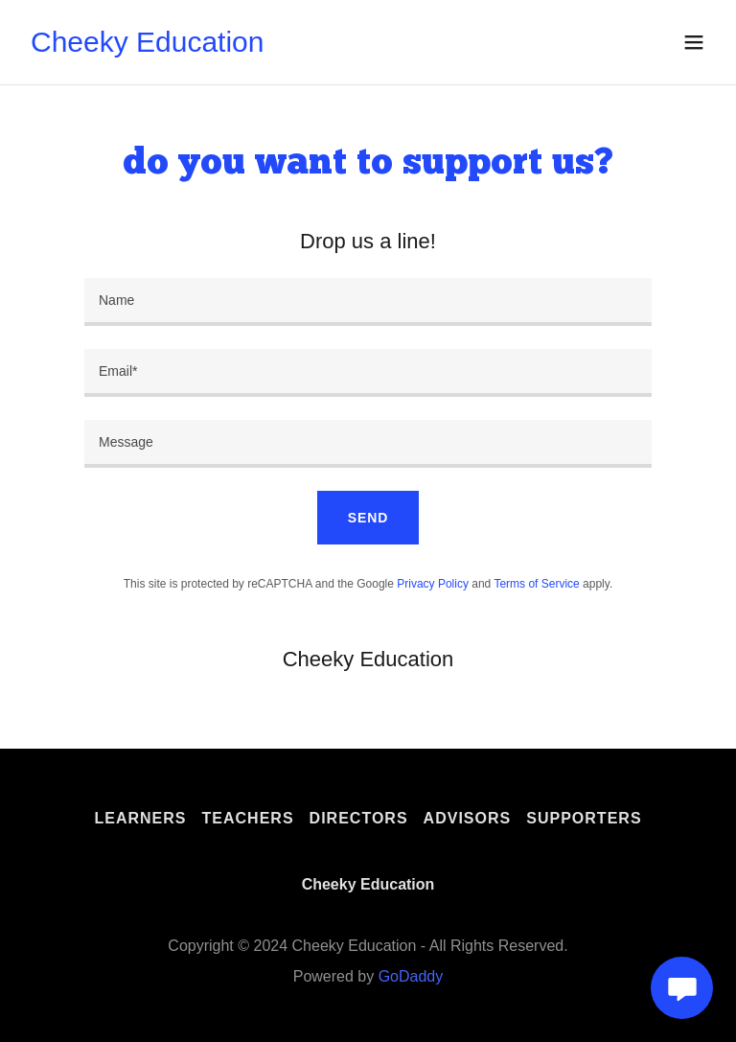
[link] (147, 46)
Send (368, 517)
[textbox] (368, 302)
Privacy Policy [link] (433, 583)
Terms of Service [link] (536, 583)
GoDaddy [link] (411, 976)
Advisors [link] (468, 818)
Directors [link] (359, 818)
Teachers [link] (248, 818)
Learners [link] (140, 818)
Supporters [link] (583, 818)
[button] (694, 42)
